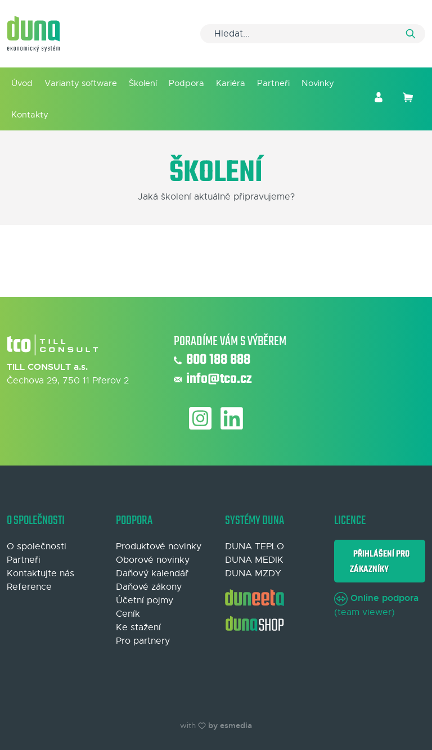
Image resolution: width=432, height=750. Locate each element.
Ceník (128, 614)
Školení (143, 83)
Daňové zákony (149, 587)
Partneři (273, 83)
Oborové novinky (153, 560)
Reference (29, 587)
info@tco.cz (213, 379)
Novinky (318, 83)
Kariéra (230, 83)
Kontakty (29, 114)
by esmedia (230, 725)
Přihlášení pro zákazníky (380, 561)
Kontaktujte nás (40, 573)
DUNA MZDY (253, 573)
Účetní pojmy (144, 600)
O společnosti (36, 546)
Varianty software (80, 83)
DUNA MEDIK (254, 560)
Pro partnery (143, 641)
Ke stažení (138, 627)
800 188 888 (212, 360)
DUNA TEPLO (254, 546)
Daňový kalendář (152, 573)
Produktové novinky (158, 546)
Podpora (186, 83)
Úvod (22, 83)
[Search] (312, 33)
